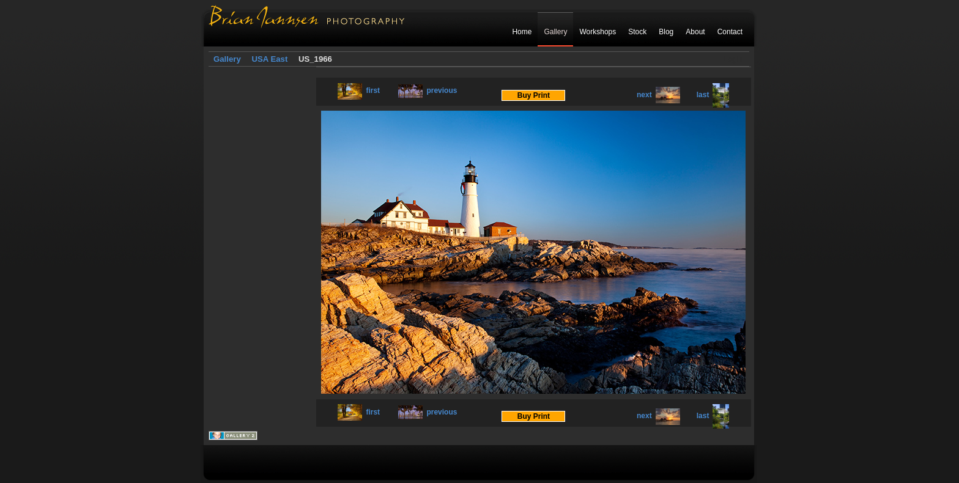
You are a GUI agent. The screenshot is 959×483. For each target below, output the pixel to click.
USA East (269, 59)
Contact (729, 32)
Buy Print (533, 95)
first (359, 90)
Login (733, 59)
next (658, 94)
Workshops (597, 32)
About (695, 32)
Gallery (555, 32)
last (713, 94)
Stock (637, 32)
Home (521, 32)
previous (427, 90)
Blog (666, 32)
